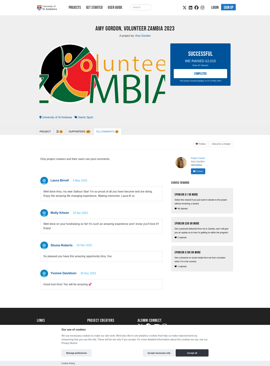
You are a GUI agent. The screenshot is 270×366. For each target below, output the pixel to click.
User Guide (115, 7)
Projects (75, 7)
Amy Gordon (198, 161)
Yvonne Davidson (63, 273)
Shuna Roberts (61, 245)
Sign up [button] (228, 7)
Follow (201, 144)
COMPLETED (200, 73)
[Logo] (48, 8)
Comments (107, 131)
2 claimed (203, 230)
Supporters (80, 131)
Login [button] (215, 7)
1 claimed (203, 259)
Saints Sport (84, 117)
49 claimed (203, 201)
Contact (198, 171)
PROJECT (45, 131)
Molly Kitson (59, 213)
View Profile (196, 165)
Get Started (94, 7)
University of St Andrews (55, 117)
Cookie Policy (68, 363)
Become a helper (221, 144)
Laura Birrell (59, 180)
